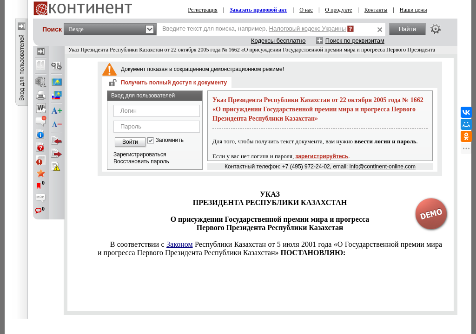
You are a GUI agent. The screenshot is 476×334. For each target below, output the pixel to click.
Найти (407, 29)
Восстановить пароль (141, 161)
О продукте (338, 9)
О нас (306, 9)
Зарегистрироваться (139, 154)
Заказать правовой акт (258, 9)
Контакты (376, 9)
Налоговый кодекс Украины (307, 28)
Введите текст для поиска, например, (254, 28)
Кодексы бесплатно (278, 40)
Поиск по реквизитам (354, 40)
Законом (179, 244)
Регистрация (203, 9)
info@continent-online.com (383, 166)
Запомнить (170, 140)
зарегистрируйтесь (322, 156)
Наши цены (413, 9)
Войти (130, 142)
